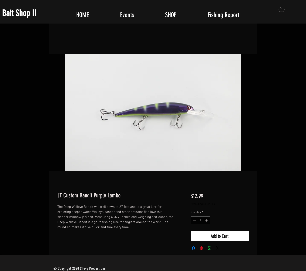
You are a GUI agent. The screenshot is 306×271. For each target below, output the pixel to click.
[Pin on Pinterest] (201, 248)
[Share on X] (217, 248)
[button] (283, 9)
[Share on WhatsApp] (209, 248)
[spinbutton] (200, 220)
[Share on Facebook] (193, 248)
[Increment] (207, 220)
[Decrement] (194, 220)
